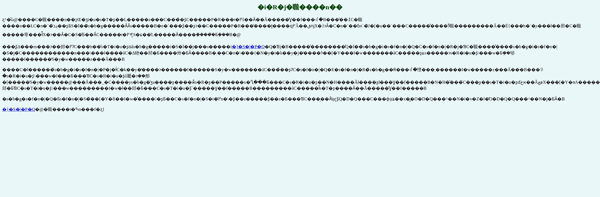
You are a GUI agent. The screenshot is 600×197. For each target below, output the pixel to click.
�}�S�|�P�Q (248, 46)
